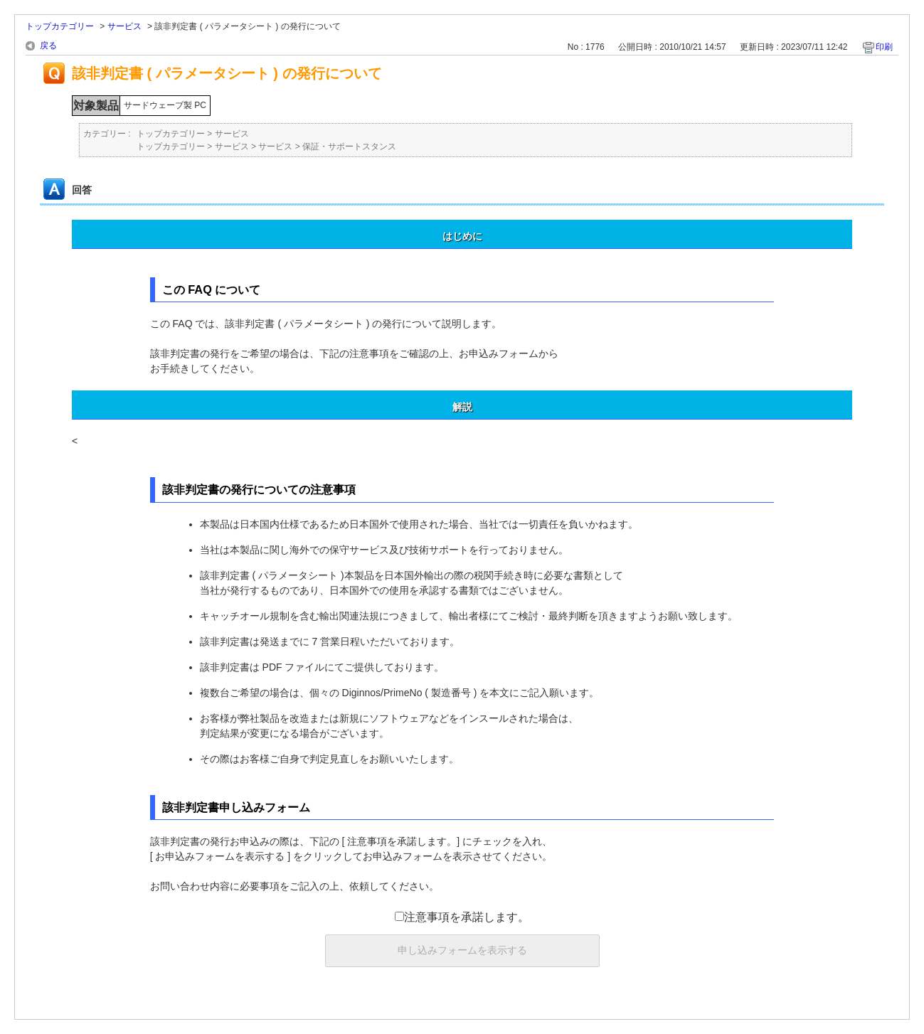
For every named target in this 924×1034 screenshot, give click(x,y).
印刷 (884, 47)
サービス (124, 26)
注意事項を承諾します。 (462, 917)
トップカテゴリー (60, 26)
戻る (48, 45)
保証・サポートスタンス (349, 146)
